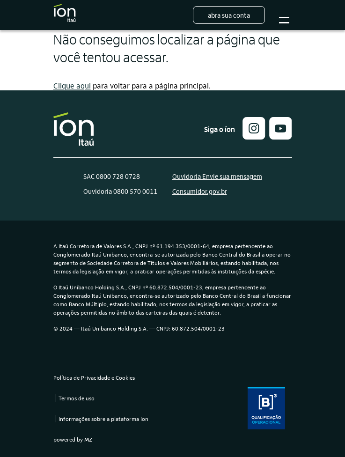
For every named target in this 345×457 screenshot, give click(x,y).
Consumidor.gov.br (199, 191)
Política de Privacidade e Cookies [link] (94, 377)
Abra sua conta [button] (229, 15)
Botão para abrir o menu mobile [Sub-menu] (282, 15)
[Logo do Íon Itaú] (64, 15)
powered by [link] (72, 439)
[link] (280, 136)
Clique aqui (72, 85)
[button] (253, 136)
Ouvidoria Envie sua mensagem (217, 176)
